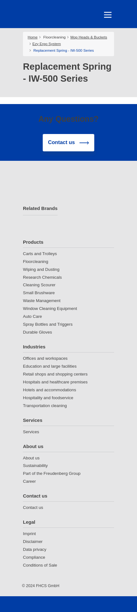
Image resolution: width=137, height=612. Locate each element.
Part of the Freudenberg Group (51, 473)
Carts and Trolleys (40, 253)
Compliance (34, 557)
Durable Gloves (37, 332)
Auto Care (32, 316)
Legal (29, 522)
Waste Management (41, 300)
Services (32, 420)
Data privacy (35, 549)
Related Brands (40, 208)
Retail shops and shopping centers (55, 374)
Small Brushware (39, 292)
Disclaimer (33, 541)
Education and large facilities (50, 366)
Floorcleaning (54, 37)
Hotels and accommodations (49, 390)
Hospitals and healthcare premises (55, 382)
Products (33, 242)
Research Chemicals (42, 277)
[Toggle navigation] (107, 15)
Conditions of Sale (40, 565)
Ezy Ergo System (46, 44)
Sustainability (35, 465)
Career (29, 481)
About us (33, 446)
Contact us (35, 495)
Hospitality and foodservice (48, 397)
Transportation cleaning (45, 405)
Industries (34, 346)
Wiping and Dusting (41, 269)
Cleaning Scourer (39, 285)
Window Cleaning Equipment (50, 308)
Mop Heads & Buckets (88, 37)
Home (33, 37)
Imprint (29, 533)
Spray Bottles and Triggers (48, 324)
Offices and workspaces (45, 358)
